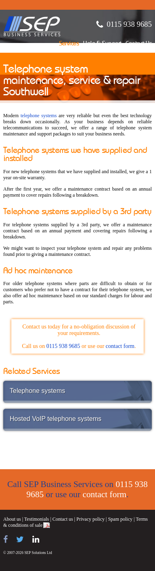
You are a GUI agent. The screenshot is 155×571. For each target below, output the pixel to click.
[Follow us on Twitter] (20, 539)
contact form (120, 346)
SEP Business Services (32, 26)
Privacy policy (90, 519)
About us (12, 519)
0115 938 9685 (129, 24)
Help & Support (102, 44)
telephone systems (39, 115)
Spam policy (120, 519)
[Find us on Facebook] (5, 539)
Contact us (62, 519)
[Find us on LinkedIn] (35, 539)
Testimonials (36, 519)
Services (69, 44)
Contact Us (138, 44)
